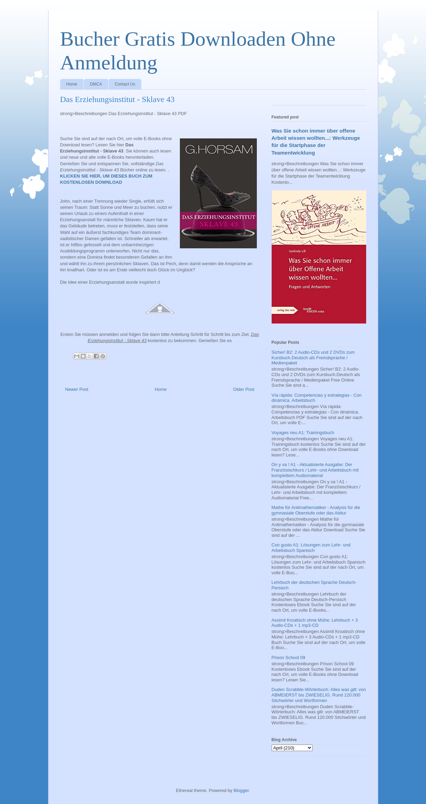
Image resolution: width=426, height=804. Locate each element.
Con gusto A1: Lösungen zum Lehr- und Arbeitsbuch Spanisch (311, 547)
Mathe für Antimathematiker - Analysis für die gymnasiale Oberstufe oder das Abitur (316, 510)
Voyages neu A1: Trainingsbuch (303, 432)
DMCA (96, 84)
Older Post (243, 389)
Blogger (241, 790)
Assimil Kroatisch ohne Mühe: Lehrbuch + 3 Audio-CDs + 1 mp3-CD (315, 623)
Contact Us (125, 84)
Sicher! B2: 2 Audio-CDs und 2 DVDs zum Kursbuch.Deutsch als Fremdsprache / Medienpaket (313, 357)
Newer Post (76, 389)
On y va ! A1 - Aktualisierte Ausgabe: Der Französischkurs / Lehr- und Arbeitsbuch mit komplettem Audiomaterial (315, 470)
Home (71, 84)
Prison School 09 (288, 657)
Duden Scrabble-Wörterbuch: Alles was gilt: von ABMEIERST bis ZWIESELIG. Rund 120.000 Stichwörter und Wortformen (319, 695)
